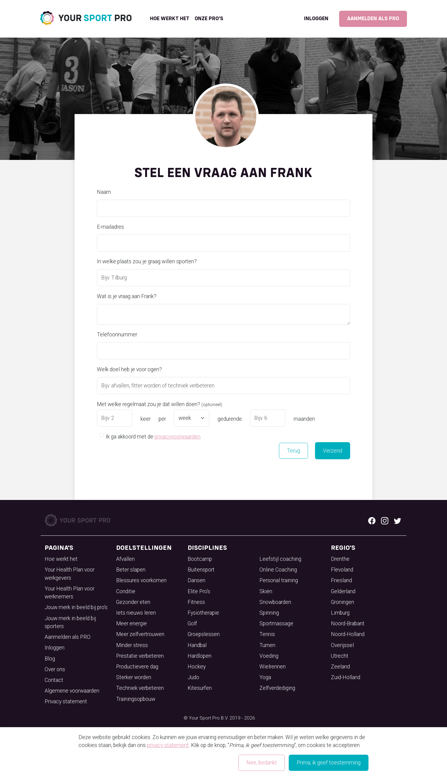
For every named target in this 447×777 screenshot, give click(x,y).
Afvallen (125, 559)
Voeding (268, 656)
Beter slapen (130, 570)
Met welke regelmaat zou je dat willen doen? (159, 404)
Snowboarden (275, 602)
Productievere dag (137, 667)
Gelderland (343, 591)
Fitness (196, 602)
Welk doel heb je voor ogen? (129, 369)
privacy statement (168, 745)
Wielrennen (272, 667)
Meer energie (131, 623)
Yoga (265, 677)
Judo (193, 677)
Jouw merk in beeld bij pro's (76, 607)
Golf (192, 623)
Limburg (340, 613)
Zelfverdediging (277, 688)
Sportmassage (276, 623)
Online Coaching (278, 570)
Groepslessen (204, 634)
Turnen (267, 645)
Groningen (342, 602)
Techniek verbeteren (140, 688)
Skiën (265, 591)
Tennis (267, 634)
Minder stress (132, 645)
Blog (50, 659)
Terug (293, 451)
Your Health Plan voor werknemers (69, 593)
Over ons (55, 669)
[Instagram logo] (384, 520)
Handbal (197, 645)
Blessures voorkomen (141, 580)
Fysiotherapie (203, 613)
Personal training (278, 580)
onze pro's (209, 18)
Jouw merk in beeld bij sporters (70, 622)
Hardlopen (199, 656)
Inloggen (316, 18)
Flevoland (342, 570)
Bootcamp (200, 559)
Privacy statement (66, 701)
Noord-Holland (348, 634)
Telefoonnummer (117, 334)
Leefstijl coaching (280, 559)
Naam (104, 192)
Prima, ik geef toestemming (329, 763)
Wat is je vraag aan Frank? (126, 296)
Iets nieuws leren (136, 613)
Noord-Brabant (348, 623)
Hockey (197, 667)
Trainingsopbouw (135, 699)
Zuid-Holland (345, 677)
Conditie (125, 591)
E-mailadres (110, 227)
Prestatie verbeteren (140, 656)
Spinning (269, 613)
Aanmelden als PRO (373, 18)
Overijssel (342, 645)
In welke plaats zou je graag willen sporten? (147, 261)
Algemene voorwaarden (72, 691)
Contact (54, 680)
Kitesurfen (200, 688)
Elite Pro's (199, 591)
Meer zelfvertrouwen (140, 634)
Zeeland (340, 667)
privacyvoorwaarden (177, 437)
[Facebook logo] (372, 520)
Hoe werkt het (169, 18)
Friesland (341, 580)
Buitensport (201, 570)
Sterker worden (133, 677)
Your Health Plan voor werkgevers (69, 574)
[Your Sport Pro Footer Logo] (78, 520)
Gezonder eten (133, 602)
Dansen (196, 580)
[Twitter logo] (397, 520)
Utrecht (339, 656)
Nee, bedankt (261, 763)
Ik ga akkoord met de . (153, 436)
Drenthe (340, 559)
